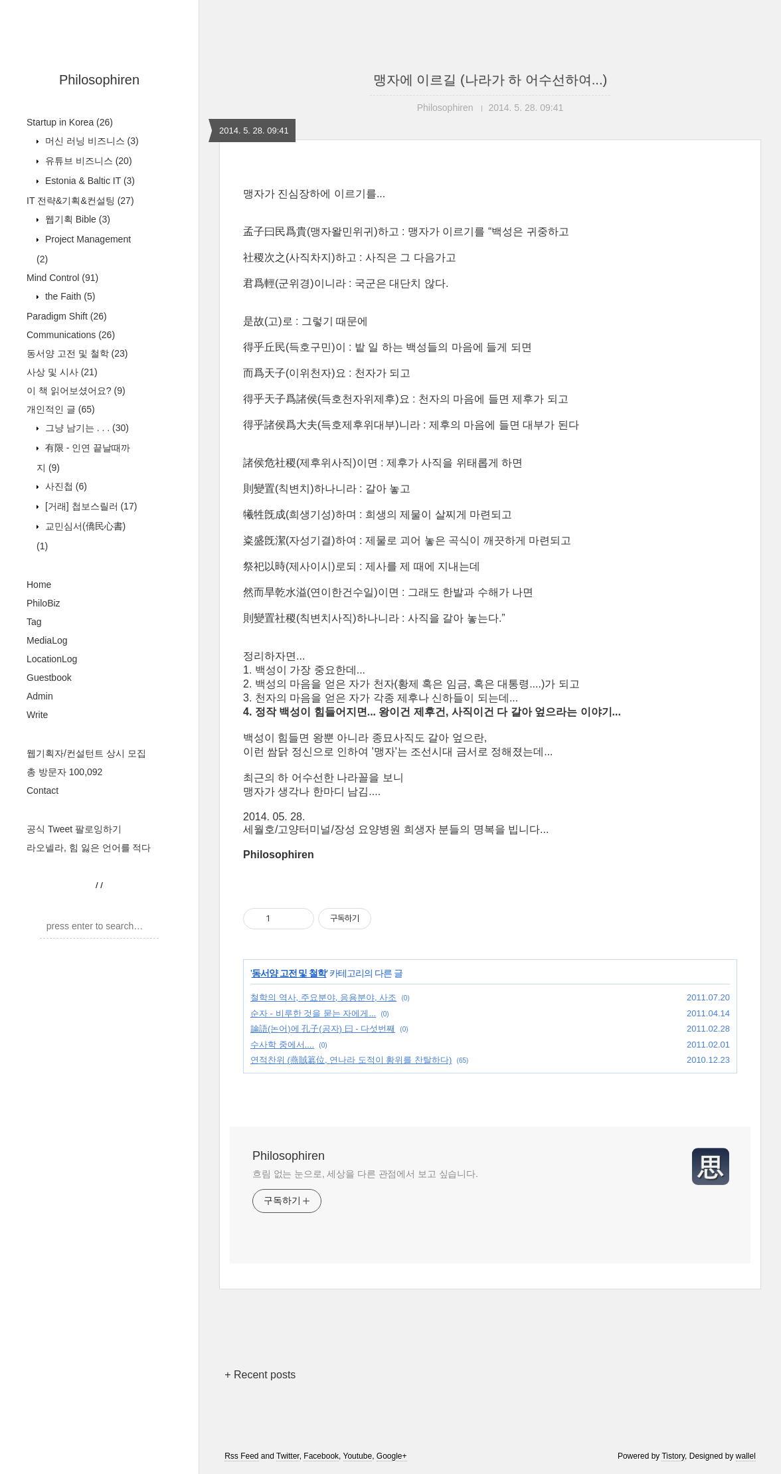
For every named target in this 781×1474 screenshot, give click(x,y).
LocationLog (52, 659)
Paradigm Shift (67, 316)
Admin (40, 696)
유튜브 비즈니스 (87, 160)
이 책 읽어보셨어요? (76, 390)
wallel (746, 1456)
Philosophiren (99, 79)
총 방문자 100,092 (64, 772)
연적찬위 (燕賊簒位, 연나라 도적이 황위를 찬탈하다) (351, 1060)
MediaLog (47, 640)
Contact (42, 790)
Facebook (321, 1456)
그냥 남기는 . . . (86, 427)
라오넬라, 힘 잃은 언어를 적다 (89, 847)
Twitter (288, 1456)
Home (39, 584)
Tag (34, 621)
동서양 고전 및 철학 (77, 353)
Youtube (358, 1456)
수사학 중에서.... (282, 1045)
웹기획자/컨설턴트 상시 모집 (86, 753)
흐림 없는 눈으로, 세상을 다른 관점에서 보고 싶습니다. (365, 1173)
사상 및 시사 (62, 372)
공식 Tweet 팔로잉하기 (74, 829)
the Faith (69, 296)
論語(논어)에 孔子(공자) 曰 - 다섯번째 (322, 1029)
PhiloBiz (43, 603)
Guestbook (49, 677)
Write (37, 714)
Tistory (673, 1456)
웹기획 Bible (76, 219)
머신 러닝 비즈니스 (91, 141)
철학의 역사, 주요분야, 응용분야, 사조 (323, 997)
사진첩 (65, 486)
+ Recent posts (260, 1374)
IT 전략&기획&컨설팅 (80, 200)
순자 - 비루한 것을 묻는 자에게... (313, 1013)
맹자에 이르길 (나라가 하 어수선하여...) (490, 79)
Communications (71, 334)
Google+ (392, 1456)
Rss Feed (241, 1456)
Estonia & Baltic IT (89, 180)
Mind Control (62, 277)
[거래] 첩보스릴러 (90, 506)
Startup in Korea (70, 122)
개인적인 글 (61, 409)
